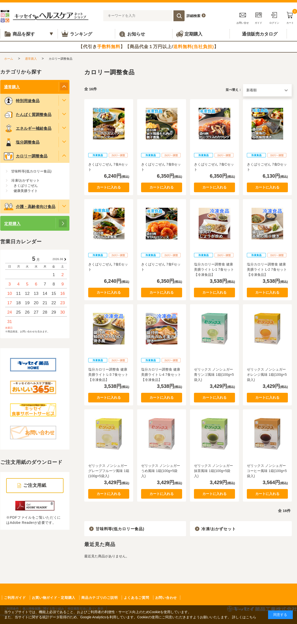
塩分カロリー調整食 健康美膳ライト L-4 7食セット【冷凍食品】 (161, 374)
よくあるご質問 (136, 598)
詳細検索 (193, 16)
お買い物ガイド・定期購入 (53, 598)
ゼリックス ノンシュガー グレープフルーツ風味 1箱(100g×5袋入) (108, 471)
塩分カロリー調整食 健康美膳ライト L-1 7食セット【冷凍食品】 (214, 269)
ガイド (258, 17)
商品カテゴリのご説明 (99, 598)
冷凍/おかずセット (218, 529)
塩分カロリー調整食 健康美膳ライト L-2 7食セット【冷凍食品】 (267, 269)
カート (290, 17)
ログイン (274, 17)
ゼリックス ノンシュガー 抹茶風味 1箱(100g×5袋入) (213, 471)
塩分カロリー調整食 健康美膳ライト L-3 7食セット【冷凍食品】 (108, 374)
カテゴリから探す (21, 72)
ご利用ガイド (15, 598)
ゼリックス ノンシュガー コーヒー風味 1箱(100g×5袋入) (267, 471)
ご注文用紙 (35, 485)
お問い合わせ (166, 598)
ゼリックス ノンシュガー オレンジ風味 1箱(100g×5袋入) (267, 374)
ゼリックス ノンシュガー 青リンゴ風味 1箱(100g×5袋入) (214, 374)
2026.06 (58, 259)
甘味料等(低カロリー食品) (120, 529)
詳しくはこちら (244, 617)
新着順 (251, 90)
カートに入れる (109, 187)
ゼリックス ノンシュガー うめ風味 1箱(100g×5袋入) (160, 471)
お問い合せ (242, 17)
